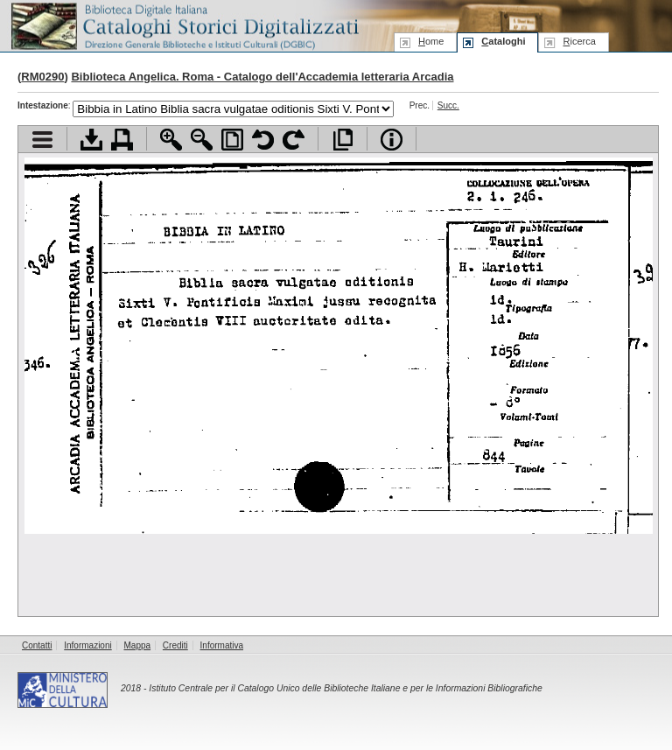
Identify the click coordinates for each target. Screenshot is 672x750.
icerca (579, 41)
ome (431, 41)
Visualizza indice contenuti (42, 140)
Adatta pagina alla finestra (232, 140)
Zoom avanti (171, 140)
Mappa (137, 645)
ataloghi (503, 41)
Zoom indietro (202, 140)
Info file (391, 140)
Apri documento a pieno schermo (343, 140)
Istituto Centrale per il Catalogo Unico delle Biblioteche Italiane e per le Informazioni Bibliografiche (345, 688)
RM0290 (42, 76)
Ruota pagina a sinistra (263, 140)
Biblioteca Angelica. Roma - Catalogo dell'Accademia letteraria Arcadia (262, 76)
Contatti (37, 645)
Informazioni (87, 645)
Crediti (175, 645)
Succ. (448, 105)
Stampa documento (122, 140)
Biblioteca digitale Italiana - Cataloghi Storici (184, 25)
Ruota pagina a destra (293, 140)
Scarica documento (91, 140)
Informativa (221, 645)
